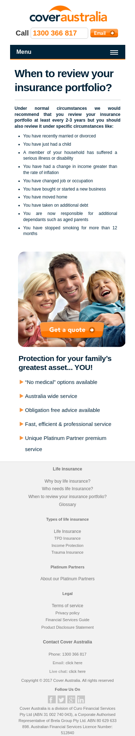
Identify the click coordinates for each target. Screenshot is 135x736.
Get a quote (76, 331)
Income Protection (67, 545)
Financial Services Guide (68, 620)
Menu (24, 52)
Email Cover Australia (104, 33)
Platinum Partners (67, 567)
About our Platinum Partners (67, 578)
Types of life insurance (67, 519)
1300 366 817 (55, 33)
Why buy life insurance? (67, 481)
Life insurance (67, 469)
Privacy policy (67, 613)
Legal (67, 593)
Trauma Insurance (67, 552)
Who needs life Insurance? (67, 488)
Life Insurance (67, 531)
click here (74, 663)
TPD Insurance (67, 538)
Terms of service (67, 605)
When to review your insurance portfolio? (67, 496)
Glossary (67, 504)
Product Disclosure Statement (67, 627)
